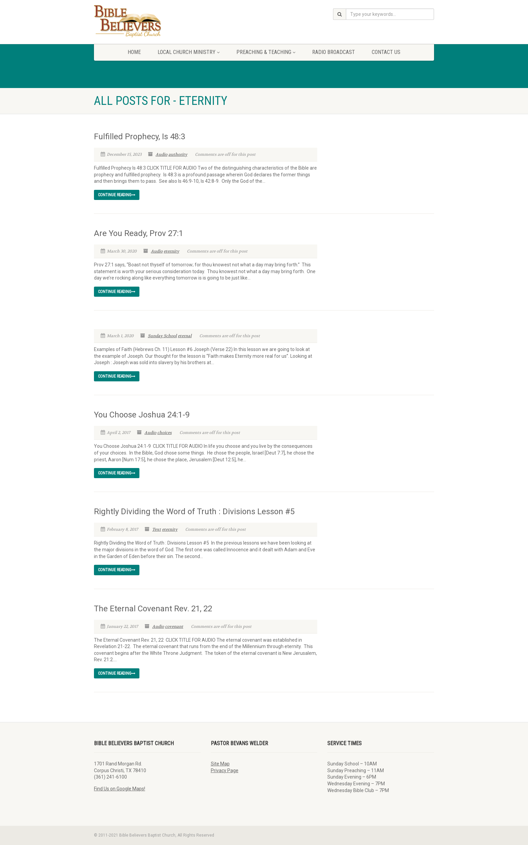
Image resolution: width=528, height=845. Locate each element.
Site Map (220, 763)
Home (134, 52)
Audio (161, 154)
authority (177, 154)
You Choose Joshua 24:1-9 (142, 414)
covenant (174, 626)
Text (156, 529)
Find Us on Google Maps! (119, 788)
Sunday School (162, 336)
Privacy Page (224, 770)
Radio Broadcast (333, 52)
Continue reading (116, 195)
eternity (171, 251)
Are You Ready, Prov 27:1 (138, 233)
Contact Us (386, 52)
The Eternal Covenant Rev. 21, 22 (153, 608)
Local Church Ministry (189, 52)
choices (164, 432)
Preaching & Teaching (265, 52)
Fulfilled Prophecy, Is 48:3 (139, 136)
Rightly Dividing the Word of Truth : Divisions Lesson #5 (194, 511)
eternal (185, 336)
